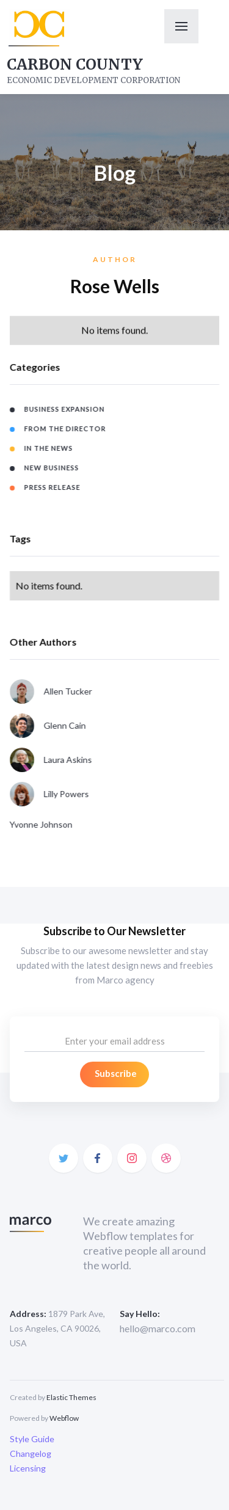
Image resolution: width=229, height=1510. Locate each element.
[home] (37, 28)
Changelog (30, 1453)
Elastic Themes (71, 1397)
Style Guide (32, 1439)
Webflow (64, 1418)
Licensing (28, 1468)
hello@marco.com (157, 1328)
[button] (181, 26)
